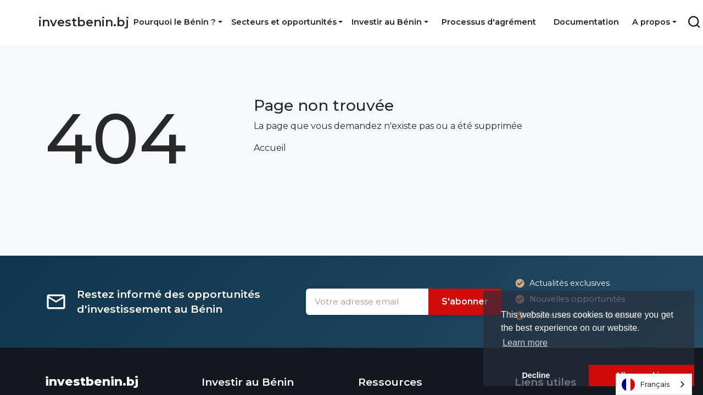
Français (645, 384)
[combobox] (654, 384)
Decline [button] (536, 375)
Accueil (270, 148)
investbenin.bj (83, 22)
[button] (178, 22)
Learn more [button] (525, 342)
